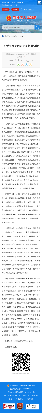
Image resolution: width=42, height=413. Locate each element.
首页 (7, 36)
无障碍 (15, 9)
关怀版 (5, 9)
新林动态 (14, 36)
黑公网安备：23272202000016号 (21, 385)
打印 (31, 60)
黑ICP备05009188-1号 (12, 396)
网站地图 (30, 399)
